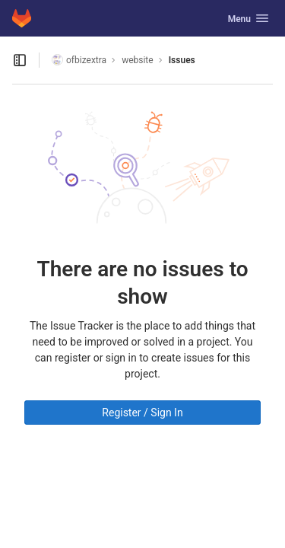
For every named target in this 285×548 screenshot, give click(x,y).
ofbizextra (79, 59)
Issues (182, 60)
